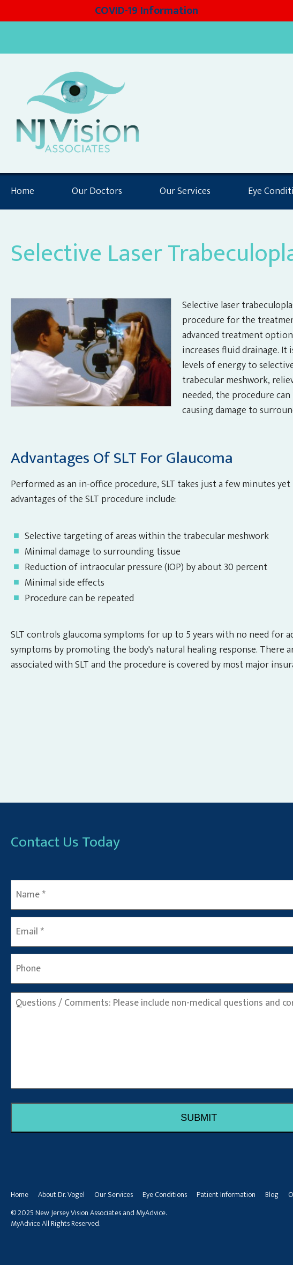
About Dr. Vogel (61, 1194)
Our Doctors (97, 191)
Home (22, 191)
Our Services (185, 191)
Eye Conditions (164, 1194)
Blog (272, 1194)
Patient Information (226, 1194)
